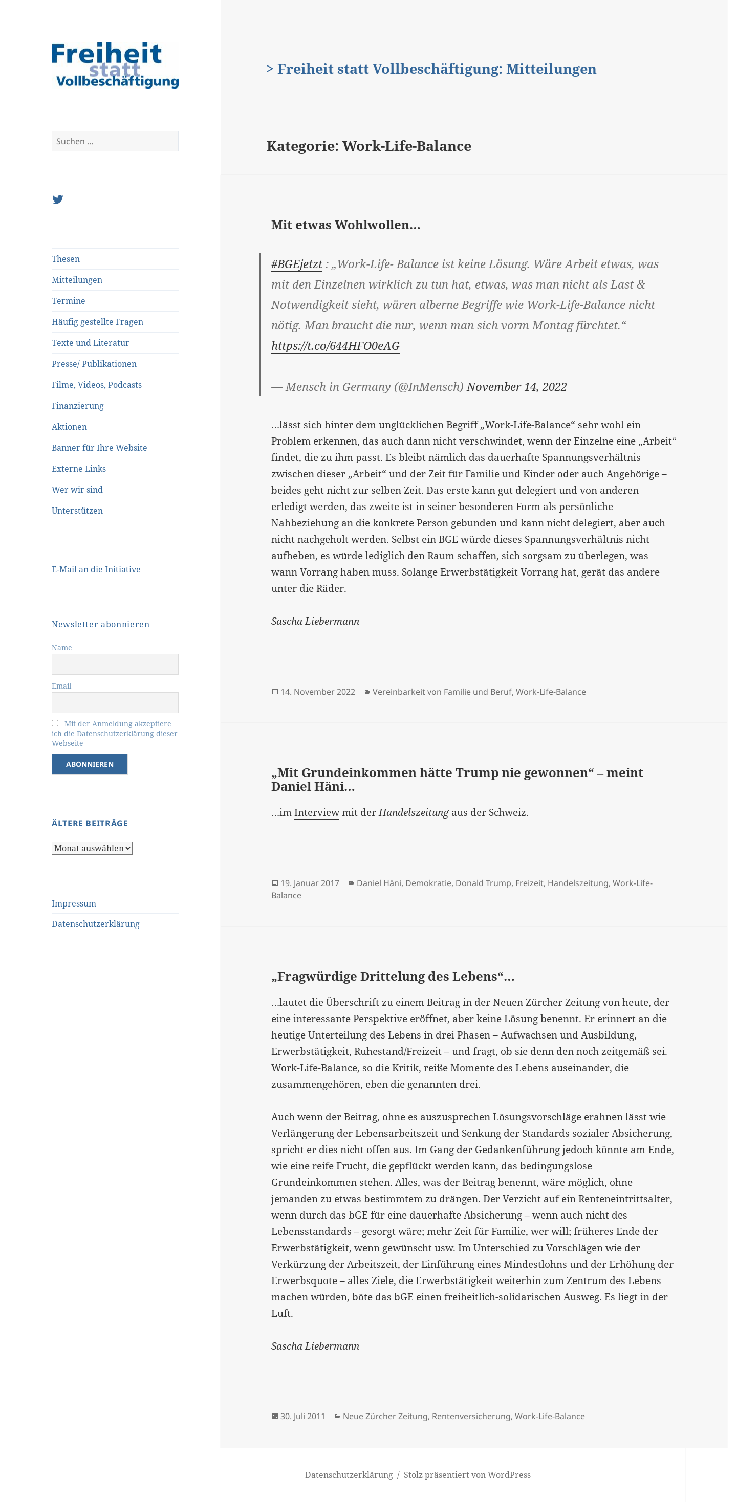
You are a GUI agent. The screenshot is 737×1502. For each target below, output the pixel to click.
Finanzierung (78, 405)
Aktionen (69, 426)
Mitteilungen (77, 279)
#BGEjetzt (296, 263)
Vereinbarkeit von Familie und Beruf (442, 691)
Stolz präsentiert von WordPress (467, 1475)
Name (62, 647)
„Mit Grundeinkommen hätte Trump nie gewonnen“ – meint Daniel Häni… (457, 779)
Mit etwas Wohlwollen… (346, 224)
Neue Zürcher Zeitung (385, 1416)
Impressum (74, 903)
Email (61, 686)
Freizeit (529, 883)
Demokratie (428, 883)
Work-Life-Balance (551, 691)
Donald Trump (483, 883)
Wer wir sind (77, 489)
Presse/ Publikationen (94, 363)
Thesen (66, 258)
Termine (68, 300)
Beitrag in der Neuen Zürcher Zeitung (513, 1002)
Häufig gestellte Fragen (97, 321)
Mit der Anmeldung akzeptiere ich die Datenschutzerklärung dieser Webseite (115, 733)
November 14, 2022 (517, 386)
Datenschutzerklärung (96, 924)
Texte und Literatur (90, 342)
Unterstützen (77, 510)
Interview (316, 812)
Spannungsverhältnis (574, 539)
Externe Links (79, 468)
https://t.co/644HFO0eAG (335, 345)
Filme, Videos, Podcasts (97, 384)
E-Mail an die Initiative (96, 569)
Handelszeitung (578, 883)
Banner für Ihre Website (99, 447)
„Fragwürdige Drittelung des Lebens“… (393, 975)
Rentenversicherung (471, 1416)
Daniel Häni (379, 883)
